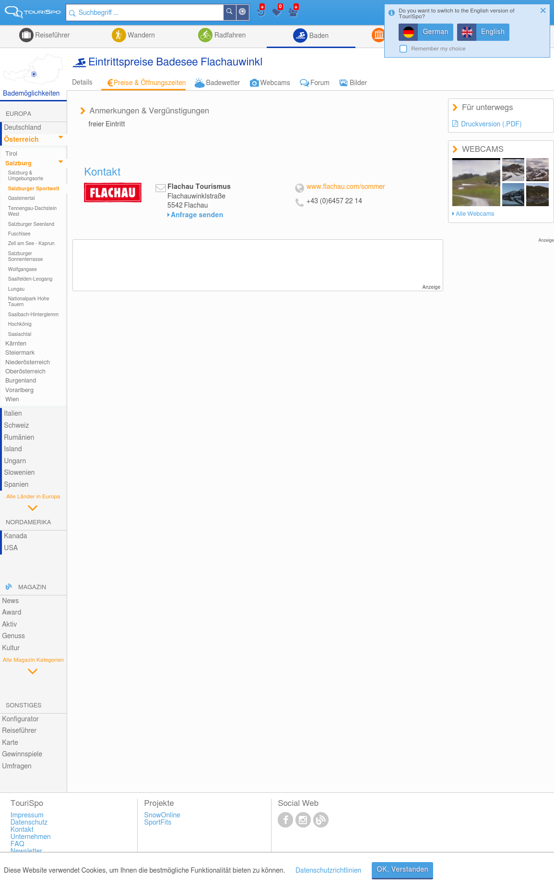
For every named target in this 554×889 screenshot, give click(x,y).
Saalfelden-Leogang (30, 279)
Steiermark (20, 353)
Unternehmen (31, 837)
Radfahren (229, 35)
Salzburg (18, 164)
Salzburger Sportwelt (33, 188)
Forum (320, 83)
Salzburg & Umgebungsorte (26, 176)
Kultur (11, 648)
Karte (10, 743)
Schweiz (16, 425)
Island (13, 449)
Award (11, 612)
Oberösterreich (25, 372)
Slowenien (19, 472)
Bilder (358, 83)
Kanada (15, 536)
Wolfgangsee (22, 269)
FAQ (17, 844)
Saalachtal (20, 334)
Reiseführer (52, 35)
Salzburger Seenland (31, 224)
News (10, 601)
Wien (12, 399)
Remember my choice (438, 48)
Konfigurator (20, 719)
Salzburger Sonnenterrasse (25, 256)
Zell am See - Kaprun (31, 243)
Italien (13, 413)
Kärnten (15, 344)
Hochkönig (20, 324)
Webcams (275, 83)
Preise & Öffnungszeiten (150, 83)
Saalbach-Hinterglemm (33, 314)
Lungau (16, 289)
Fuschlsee (19, 234)
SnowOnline (162, 815)
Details (82, 82)
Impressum (27, 815)
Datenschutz (29, 822)
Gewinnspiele (22, 754)
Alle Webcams (475, 214)
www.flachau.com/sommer (345, 187)
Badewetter (223, 83)
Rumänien (19, 437)
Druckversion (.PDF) (491, 124)
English (493, 32)
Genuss (13, 636)
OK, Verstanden (402, 869)
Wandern (140, 35)
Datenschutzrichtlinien (328, 870)
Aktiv (9, 624)
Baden (318, 36)
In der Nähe (248, 13)
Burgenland (20, 381)
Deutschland (22, 127)
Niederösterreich (27, 362)
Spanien (16, 485)
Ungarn (15, 461)
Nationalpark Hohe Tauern (28, 301)
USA (11, 548)
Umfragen (16, 766)
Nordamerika (28, 522)
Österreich (21, 139)
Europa (18, 114)
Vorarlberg (19, 390)
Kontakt (22, 830)
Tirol (11, 154)
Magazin (32, 587)
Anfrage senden (197, 215)
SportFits (158, 822)
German (435, 32)
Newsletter (27, 851)
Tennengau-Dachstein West (32, 211)
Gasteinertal (21, 198)
